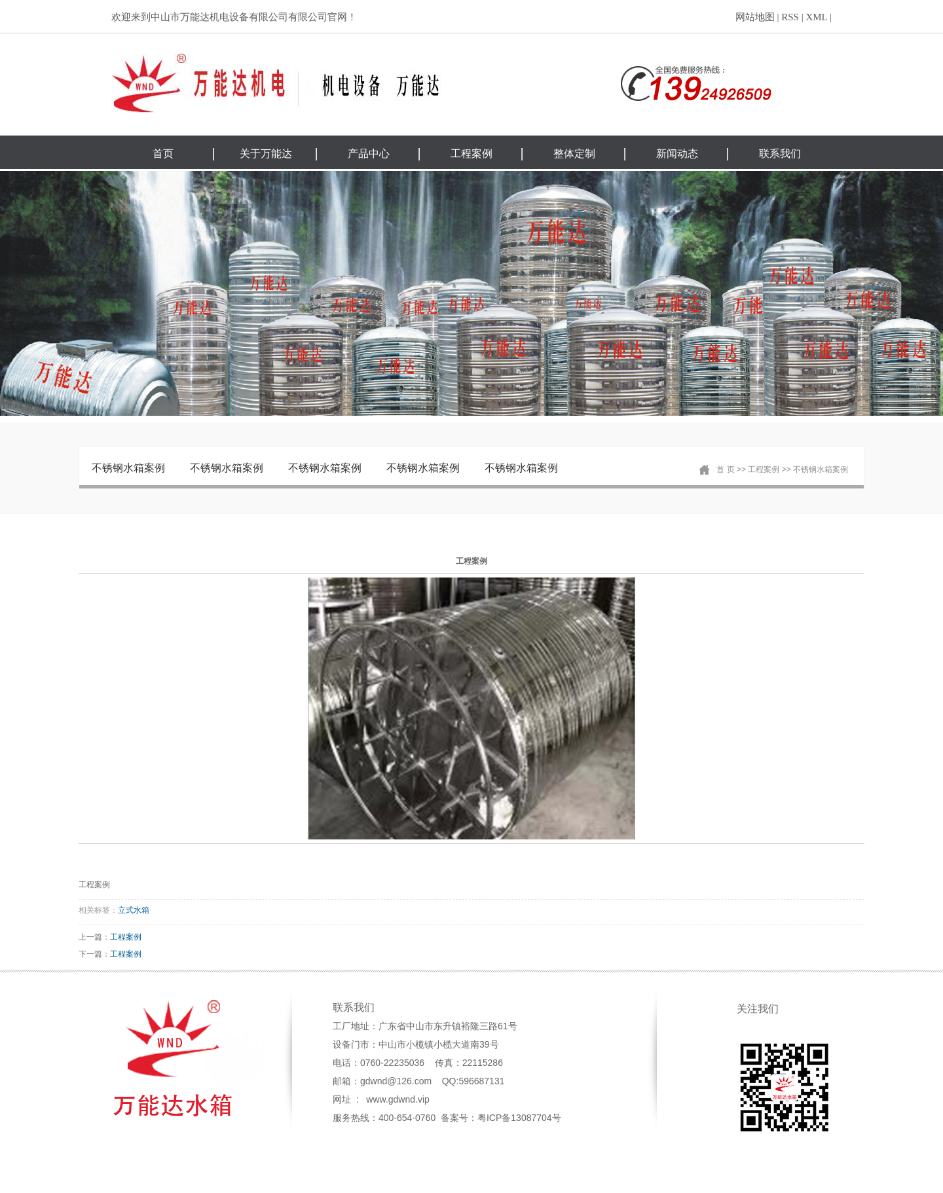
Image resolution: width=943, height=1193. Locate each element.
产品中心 (369, 153)
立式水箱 (133, 910)
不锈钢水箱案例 (128, 467)
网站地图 (755, 17)
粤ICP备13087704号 (519, 1117)
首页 (163, 153)
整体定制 (574, 153)
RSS (790, 17)
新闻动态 (677, 153)
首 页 (725, 469)
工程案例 (471, 153)
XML (816, 17)
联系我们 (780, 153)
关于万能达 (266, 153)
